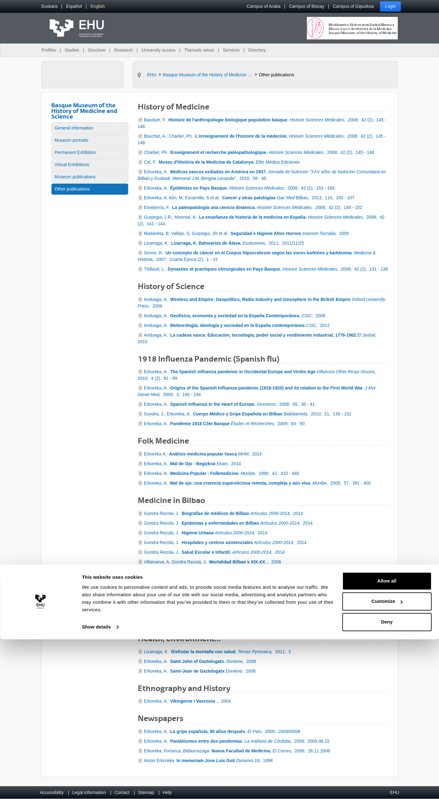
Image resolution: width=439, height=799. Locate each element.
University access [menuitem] (159, 50)
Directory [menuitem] (257, 50)
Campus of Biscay (306, 6)
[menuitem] (49, 6)
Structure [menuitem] (97, 50)
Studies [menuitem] (72, 50)
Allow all (387, 740)
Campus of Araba (263, 6)
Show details (96, 786)
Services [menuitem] (231, 50)
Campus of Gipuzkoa (353, 6)
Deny (387, 781)
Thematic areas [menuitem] (199, 50)
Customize (387, 761)
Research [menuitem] (123, 50)
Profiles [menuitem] (49, 50)
